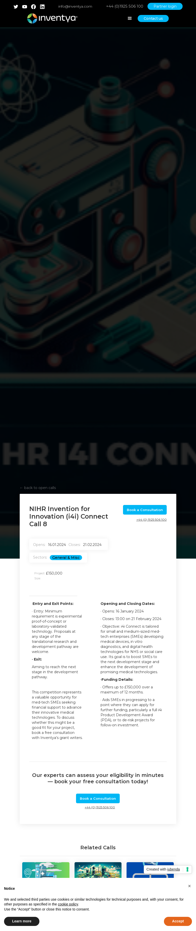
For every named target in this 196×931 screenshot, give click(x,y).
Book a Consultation (145, 510)
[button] (189, 886)
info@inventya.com (75, 6)
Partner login (165, 6)
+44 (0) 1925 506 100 (151, 519)
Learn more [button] (21, 921)
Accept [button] (178, 921)
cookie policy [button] (68, 904)
